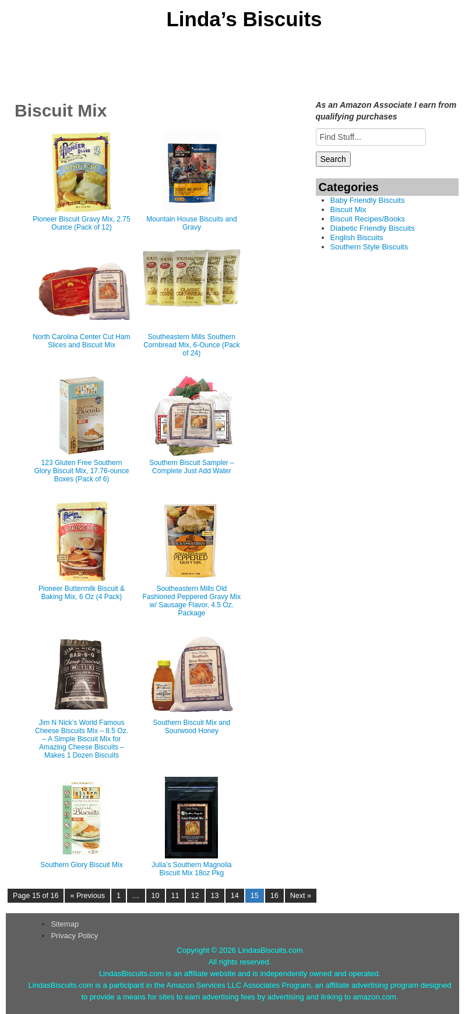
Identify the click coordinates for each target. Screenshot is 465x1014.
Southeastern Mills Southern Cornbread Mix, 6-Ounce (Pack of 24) (191, 345)
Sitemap (65, 924)
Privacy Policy (74, 935)
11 (175, 896)
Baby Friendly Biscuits (367, 200)
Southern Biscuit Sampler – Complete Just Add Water (191, 467)
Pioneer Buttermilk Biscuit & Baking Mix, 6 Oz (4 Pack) (81, 593)
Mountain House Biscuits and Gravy (191, 223)
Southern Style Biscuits (369, 246)
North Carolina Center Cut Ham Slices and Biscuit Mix (81, 341)
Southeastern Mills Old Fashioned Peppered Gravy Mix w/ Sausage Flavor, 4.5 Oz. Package (192, 601)
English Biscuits (356, 237)
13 (215, 896)
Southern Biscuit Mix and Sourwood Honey (192, 727)
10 (156, 896)
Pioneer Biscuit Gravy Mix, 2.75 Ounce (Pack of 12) (81, 223)
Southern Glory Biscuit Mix (81, 865)
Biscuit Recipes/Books (368, 218)
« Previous (87, 896)
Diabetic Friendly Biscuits (372, 228)
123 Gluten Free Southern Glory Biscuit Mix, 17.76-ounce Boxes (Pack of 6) (81, 471)
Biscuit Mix (348, 209)
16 (274, 896)
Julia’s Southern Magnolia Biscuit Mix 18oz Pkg (191, 869)
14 (235, 896)
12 (195, 896)
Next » (300, 896)
